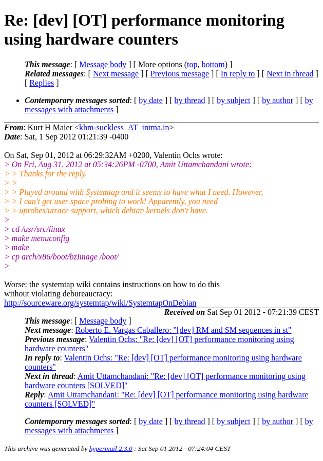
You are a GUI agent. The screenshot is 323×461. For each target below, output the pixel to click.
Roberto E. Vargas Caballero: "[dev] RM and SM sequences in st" (183, 330)
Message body (102, 64)
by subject (233, 100)
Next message (116, 73)
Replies (41, 82)
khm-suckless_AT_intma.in (124, 127)
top (192, 64)
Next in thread (290, 73)
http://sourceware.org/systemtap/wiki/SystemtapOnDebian (100, 302)
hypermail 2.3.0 (110, 448)
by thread (190, 100)
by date (151, 100)
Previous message (179, 73)
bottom (212, 64)
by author (277, 100)
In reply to (238, 73)
